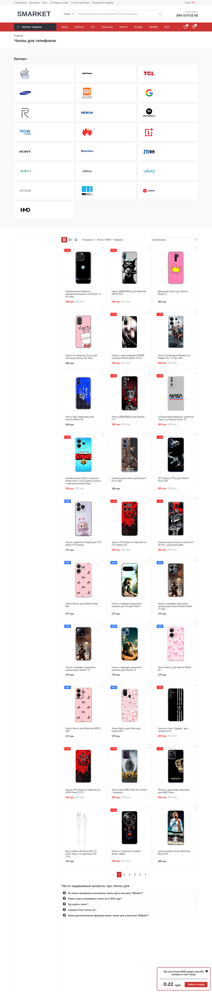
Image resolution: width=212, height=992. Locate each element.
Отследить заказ (59, 2)
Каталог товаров (35, 26)
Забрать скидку (196, 984)
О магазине (20, 2)
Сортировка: (159, 239)
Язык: (191, 2)
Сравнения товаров (102, 2)
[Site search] (116, 13)
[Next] (145, 874)
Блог (45, 2)
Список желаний (80, 2)
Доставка (34, 2)
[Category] (69, 14)
